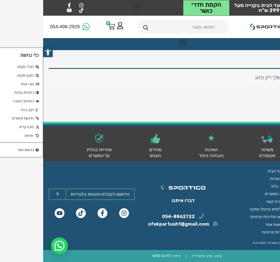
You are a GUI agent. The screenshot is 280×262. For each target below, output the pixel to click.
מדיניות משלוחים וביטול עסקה (231, 212)
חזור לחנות (258, 100)
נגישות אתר (231, 226)
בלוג (231, 192)
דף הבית (232, 179)
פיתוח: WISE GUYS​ (123, 256)
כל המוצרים (231, 199)
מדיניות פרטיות (231, 232)
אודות (231, 185)
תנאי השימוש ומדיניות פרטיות (231, 219)
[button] (5, 52)
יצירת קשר (231, 205)
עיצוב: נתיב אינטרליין (163, 256)
